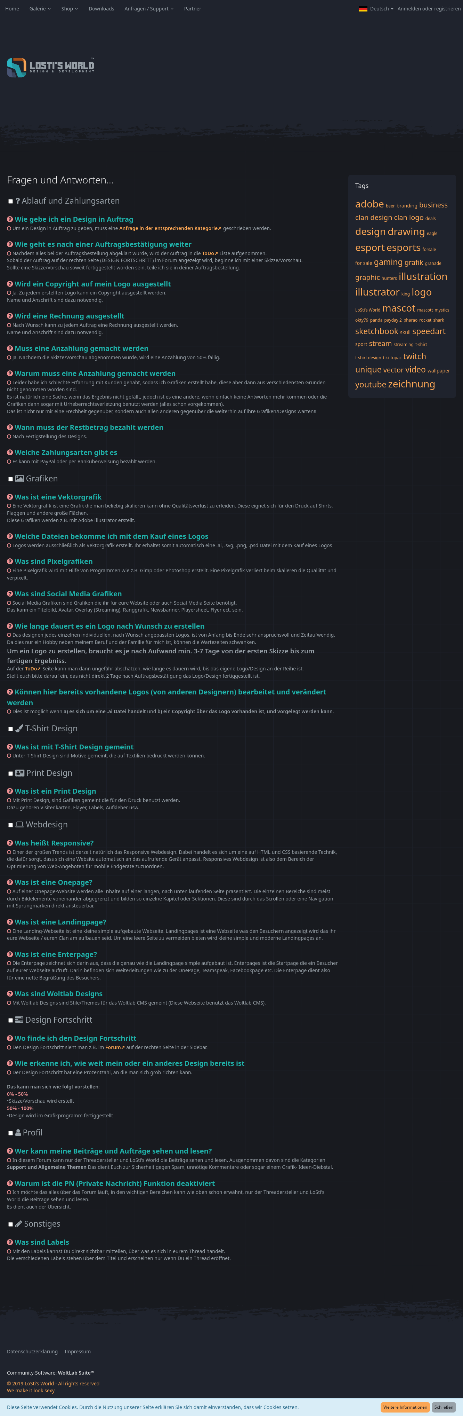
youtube (371, 384)
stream (380, 343)
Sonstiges (37, 1223)
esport (370, 247)
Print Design (44, 772)
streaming (404, 344)
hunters (389, 278)
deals (430, 218)
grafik (414, 262)
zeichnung (412, 383)
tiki (386, 358)
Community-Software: (51, 1372)
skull (405, 332)
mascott (425, 310)
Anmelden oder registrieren (429, 8)
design (370, 231)
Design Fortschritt (53, 1019)
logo (422, 291)
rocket (425, 320)
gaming (388, 261)
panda (376, 320)
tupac (396, 358)
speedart (429, 331)
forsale (429, 249)
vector (393, 370)
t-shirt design (368, 358)
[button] (376, 8)
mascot (398, 307)
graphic (367, 277)
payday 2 (393, 320)
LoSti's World (367, 310)
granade (433, 263)
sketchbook (376, 331)
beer (390, 206)
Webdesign (41, 824)
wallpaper (439, 370)
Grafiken (36, 478)
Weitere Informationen (405, 1407)
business (433, 205)
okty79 (361, 320)
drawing (406, 231)
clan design (373, 217)
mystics (442, 310)
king (405, 294)
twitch (414, 356)
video (415, 369)
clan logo (409, 217)
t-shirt (421, 344)
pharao (410, 320)
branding (407, 205)
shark (438, 320)
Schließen (443, 1407)
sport (361, 344)
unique (368, 369)
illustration (423, 276)
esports (404, 247)
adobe (369, 203)
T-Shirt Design (46, 728)
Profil (29, 1132)
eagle (432, 233)
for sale (363, 263)
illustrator (377, 291)
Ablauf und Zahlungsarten (67, 200)
